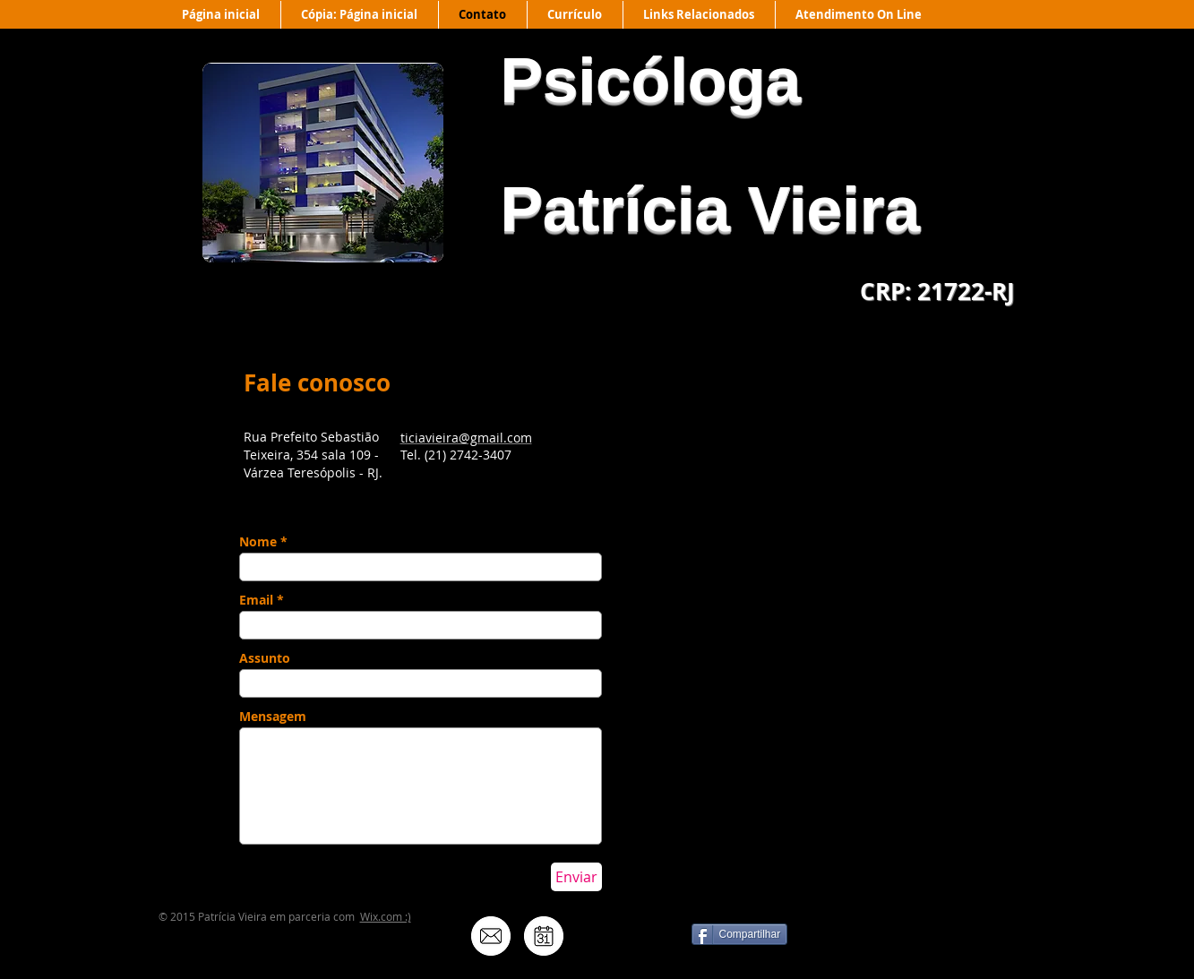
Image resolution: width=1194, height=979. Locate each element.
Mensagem (272, 716)
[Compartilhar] (739, 934)
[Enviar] (576, 877)
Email (256, 600)
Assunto (264, 658)
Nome (258, 542)
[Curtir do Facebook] (924, 942)
